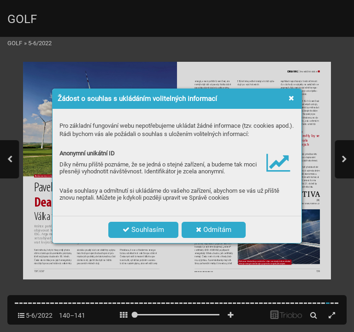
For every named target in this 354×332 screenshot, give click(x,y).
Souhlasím (143, 229)
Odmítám (213, 229)
